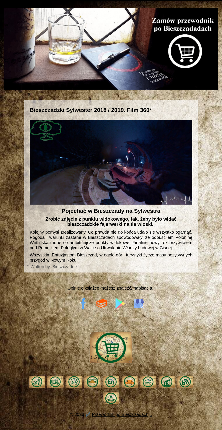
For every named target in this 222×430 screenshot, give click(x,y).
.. (151, 414)
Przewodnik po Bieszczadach (120, 414)
